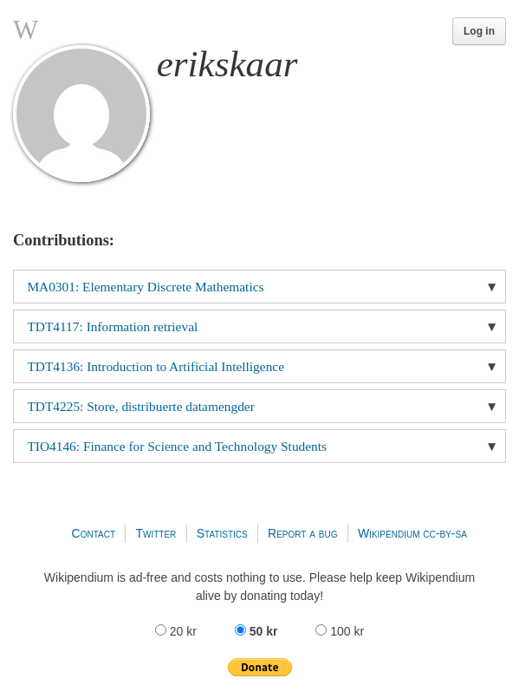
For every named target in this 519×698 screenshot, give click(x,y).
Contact (93, 533)
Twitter (155, 533)
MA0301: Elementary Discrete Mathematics (145, 286)
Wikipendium (389, 533)
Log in (479, 31)
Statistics (222, 533)
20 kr (177, 631)
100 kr (339, 631)
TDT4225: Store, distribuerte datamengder (140, 406)
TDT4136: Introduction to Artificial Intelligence (155, 366)
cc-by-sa (444, 533)
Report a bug (303, 533)
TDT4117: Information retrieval (112, 326)
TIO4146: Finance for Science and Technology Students (177, 446)
